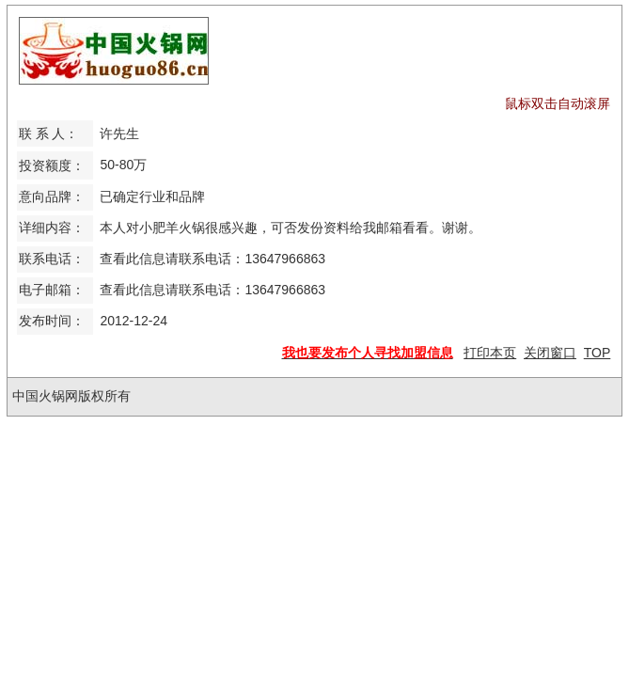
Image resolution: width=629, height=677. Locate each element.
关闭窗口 (550, 352)
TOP (597, 352)
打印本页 (490, 352)
